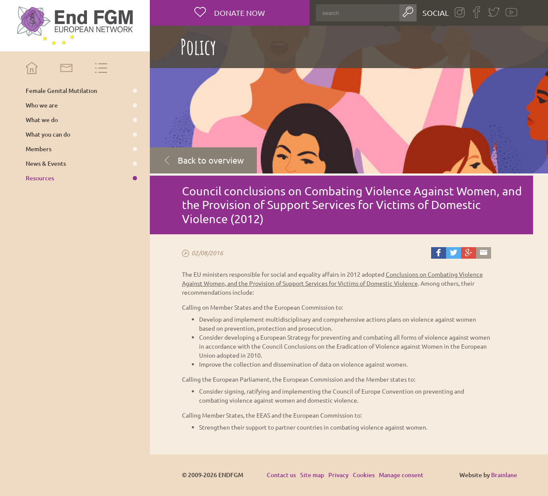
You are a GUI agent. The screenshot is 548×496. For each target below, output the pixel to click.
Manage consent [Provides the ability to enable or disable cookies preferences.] (401, 475)
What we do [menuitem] (42, 120)
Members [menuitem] (38, 149)
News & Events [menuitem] (46, 164)
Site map (312, 475)
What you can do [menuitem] (48, 134)
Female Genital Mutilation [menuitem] (61, 91)
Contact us (281, 475)
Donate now (238, 12)
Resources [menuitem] (40, 178)
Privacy (338, 475)
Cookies (364, 475)
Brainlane (504, 475)
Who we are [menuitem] (42, 105)
